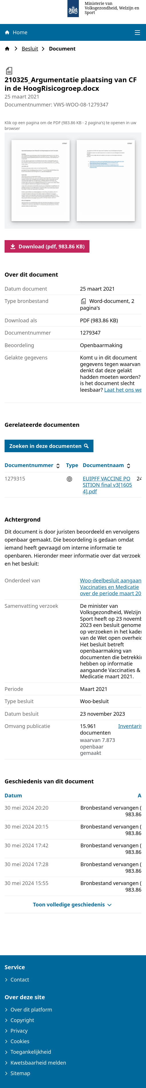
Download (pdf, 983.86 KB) (47, 246)
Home (15, 32)
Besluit (31, 48)
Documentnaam (107, 465)
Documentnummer (33, 465)
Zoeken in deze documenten (49, 446)
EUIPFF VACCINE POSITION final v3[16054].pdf (107, 485)
